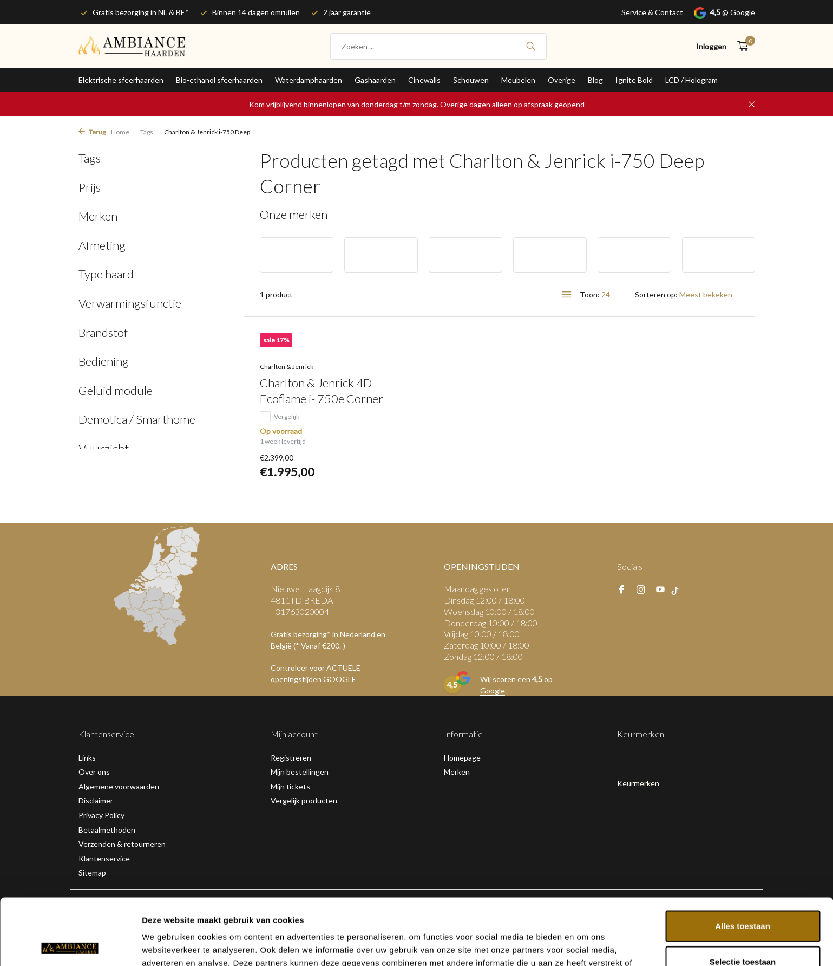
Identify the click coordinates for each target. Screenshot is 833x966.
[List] (567, 295)
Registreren (291, 757)
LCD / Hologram (691, 80)
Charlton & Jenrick (286, 366)
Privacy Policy (101, 815)
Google (742, 12)
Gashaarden (375, 80)
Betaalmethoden (106, 829)
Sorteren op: (656, 294)
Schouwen (471, 80)
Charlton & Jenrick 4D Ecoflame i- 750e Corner (321, 390)
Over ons (94, 771)
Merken (457, 771)
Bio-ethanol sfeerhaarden (219, 80)
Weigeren (742, 930)
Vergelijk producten (304, 800)
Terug (92, 132)
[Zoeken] (438, 46)
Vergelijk (279, 417)
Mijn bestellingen (300, 771)
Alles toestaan (742, 859)
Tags (146, 132)
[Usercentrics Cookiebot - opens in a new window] (70, 945)
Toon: (590, 294)
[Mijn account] (711, 46)
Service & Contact (652, 12)
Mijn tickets (290, 786)
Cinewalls (424, 80)
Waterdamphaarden (308, 80)
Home (120, 132)
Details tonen (585, 944)
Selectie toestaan (743, 895)
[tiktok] (677, 590)
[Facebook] (621, 590)
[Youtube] (660, 590)
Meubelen (518, 80)
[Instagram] (641, 590)
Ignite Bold (634, 80)
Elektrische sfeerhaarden (120, 80)
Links (87, 757)
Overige (561, 80)
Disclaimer (95, 800)
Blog (595, 80)
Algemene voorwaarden (118, 786)
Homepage (462, 757)
